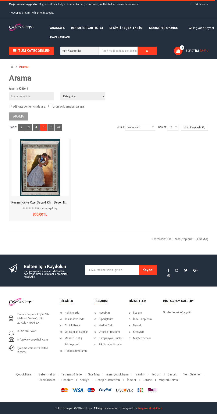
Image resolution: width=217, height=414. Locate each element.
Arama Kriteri (18, 88)
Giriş (194, 28)
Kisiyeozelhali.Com (150, 408)
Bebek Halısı (47, 374)
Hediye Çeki (106, 325)
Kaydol (209, 28)
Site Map (138, 331)
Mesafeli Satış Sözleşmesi (73, 341)
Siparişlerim (106, 319)
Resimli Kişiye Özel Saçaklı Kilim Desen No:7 (40, 202)
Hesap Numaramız (76, 350)
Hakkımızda (72, 312)
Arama (23, 66)
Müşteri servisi (142, 338)
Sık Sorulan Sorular (76, 331)
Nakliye (84, 380)
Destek (137, 325)
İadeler (131, 380)
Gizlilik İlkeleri (73, 325)
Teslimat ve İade (74, 319)
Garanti (147, 380)
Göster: (162, 127)
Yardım (140, 374)
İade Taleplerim (142, 319)
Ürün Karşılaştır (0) (194, 127)
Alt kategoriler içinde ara (27, 106)
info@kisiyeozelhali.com (32, 339)
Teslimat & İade (71, 374)
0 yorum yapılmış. (47, 208)
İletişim (137, 312)
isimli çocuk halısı (117, 374)
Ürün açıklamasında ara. (66, 106)
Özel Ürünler (47, 380)
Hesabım (104, 312)
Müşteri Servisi (168, 380)
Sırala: (121, 127)
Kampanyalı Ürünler (110, 338)
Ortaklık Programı (109, 331)
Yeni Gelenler (192, 374)
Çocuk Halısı (24, 374)
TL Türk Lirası (199, 4)
